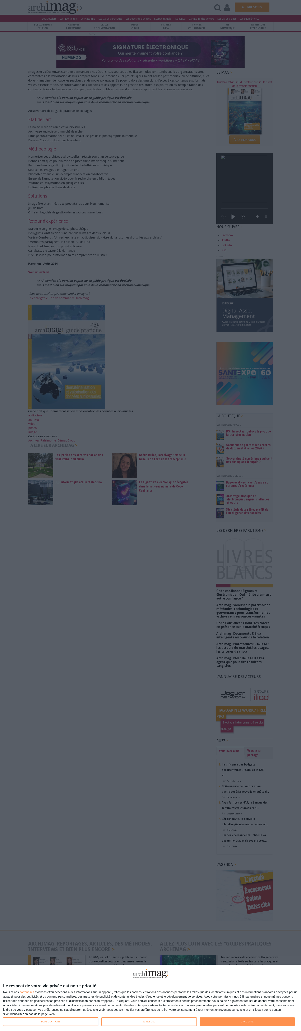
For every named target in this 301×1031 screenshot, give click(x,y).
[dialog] (150, 998)
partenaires (27, 992)
